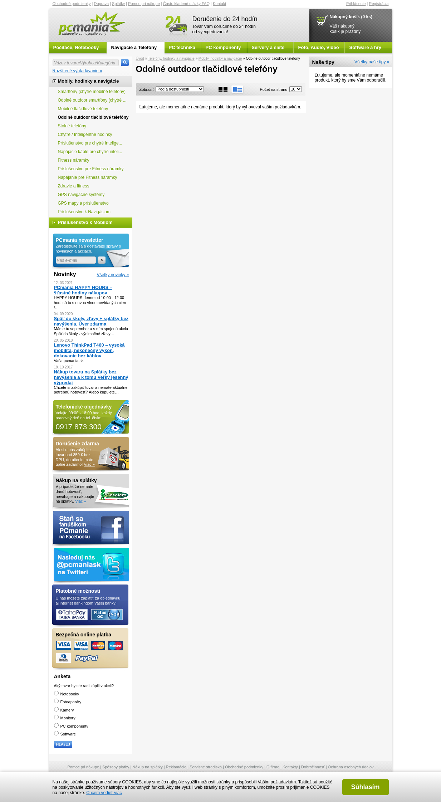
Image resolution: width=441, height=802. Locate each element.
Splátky (118, 3)
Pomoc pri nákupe (144, 3)
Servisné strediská (206, 767)
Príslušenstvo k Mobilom (85, 222)
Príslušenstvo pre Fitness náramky (91, 168)
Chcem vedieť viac (104, 792)
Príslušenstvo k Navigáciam (84, 211)
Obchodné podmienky (72, 3)
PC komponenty (223, 47)
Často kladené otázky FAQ (186, 3)
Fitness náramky (73, 160)
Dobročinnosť (313, 767)
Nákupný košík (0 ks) (351, 16)
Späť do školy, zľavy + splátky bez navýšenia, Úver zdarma (91, 321)
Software (65, 734)
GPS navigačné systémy (81, 194)
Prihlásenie (356, 3)
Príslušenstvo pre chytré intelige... (90, 143)
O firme (272, 767)
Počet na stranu (273, 89)
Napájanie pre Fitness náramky (87, 177)
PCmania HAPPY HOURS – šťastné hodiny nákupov (83, 290)
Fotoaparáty (68, 702)
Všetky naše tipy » (371, 61)
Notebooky (66, 694)
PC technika (182, 47)
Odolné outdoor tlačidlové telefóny (93, 117)
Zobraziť (146, 89)
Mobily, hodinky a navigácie (220, 58)
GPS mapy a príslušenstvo (83, 203)
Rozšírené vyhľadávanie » (77, 70)
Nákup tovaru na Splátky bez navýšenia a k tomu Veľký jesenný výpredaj (91, 377)
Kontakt (219, 3)
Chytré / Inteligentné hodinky (85, 134)
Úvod (140, 58)
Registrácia (378, 3)
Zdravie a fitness (73, 186)
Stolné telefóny (72, 125)
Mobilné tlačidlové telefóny (83, 108)
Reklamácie (176, 767)
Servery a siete (268, 47)
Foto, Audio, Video (318, 47)
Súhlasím (365, 787)
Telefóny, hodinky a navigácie (171, 58)
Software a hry (365, 47)
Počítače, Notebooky (76, 47)
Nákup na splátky (147, 767)
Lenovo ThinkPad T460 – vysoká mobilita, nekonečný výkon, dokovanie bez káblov (89, 350)
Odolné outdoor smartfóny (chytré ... (92, 100)
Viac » (89, 464)
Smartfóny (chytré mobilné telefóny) (92, 91)
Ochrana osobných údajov (351, 767)
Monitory (64, 718)
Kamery (64, 710)
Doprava (101, 3)
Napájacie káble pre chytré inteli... (90, 151)
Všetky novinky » (113, 274)
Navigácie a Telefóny (134, 47)
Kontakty (290, 767)
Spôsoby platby (115, 767)
